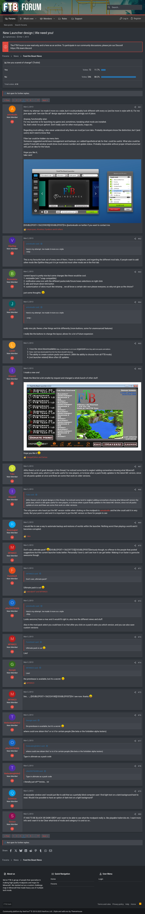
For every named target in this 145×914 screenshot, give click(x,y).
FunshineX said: (32, 641)
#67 (139, 465)
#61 (139, 107)
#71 (139, 567)
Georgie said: (31, 719)
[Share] (135, 107)
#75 (139, 691)
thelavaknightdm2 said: (35, 745)
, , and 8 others (45, 229)
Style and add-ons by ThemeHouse (68, 910)
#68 (139, 488)
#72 (139, 600)
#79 (139, 790)
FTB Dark (7, 903)
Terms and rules (104, 903)
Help (127, 903)
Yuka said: (30, 494)
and (37, 456)
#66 (139, 368)
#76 (139, 714)
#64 (139, 302)
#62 (139, 238)
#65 (139, 343)
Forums (54, 883)
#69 (139, 522)
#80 (139, 813)
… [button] (34, 100)
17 (39, 100)
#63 (139, 271)
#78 (139, 765)
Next (45, 100)
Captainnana (10, 37)
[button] (36, 18)
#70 (139, 545)
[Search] (124, 7)
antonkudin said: (33, 243)
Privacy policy (118, 903)
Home (53, 878)
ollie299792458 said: (34, 770)
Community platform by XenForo (27, 910)
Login (101, 878)
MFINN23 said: (32, 573)
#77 (139, 740)
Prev (8, 100)
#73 (139, 636)
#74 (139, 662)
